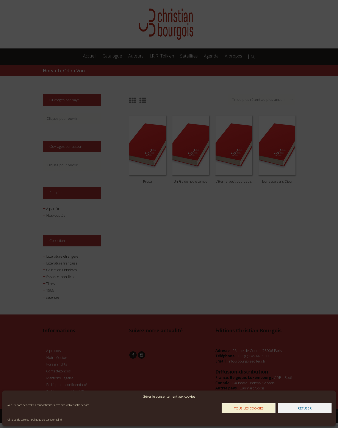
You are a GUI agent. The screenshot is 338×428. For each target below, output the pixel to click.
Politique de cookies (17, 420)
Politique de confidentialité (46, 420)
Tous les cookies (249, 408)
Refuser (305, 408)
